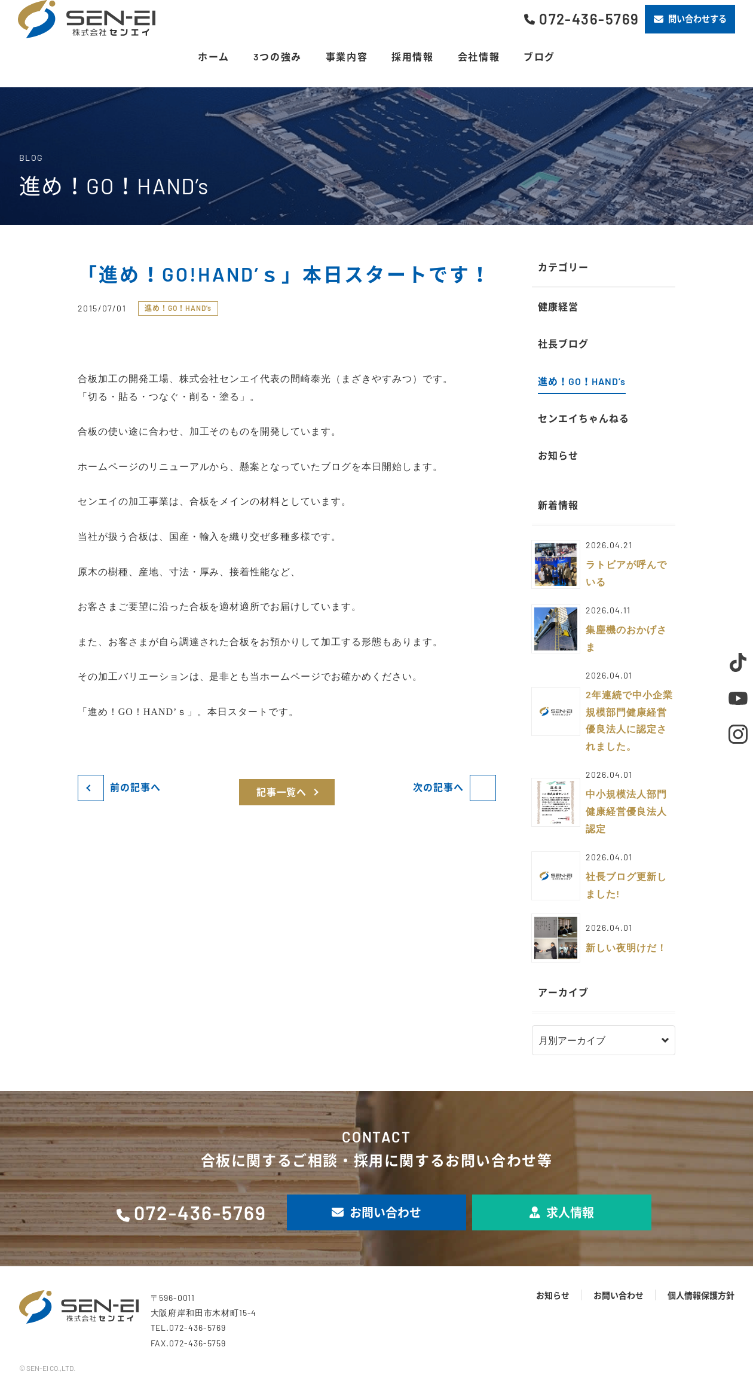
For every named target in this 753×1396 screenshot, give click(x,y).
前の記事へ (135, 787)
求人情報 (561, 1212)
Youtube (738, 698)
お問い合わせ (376, 1212)
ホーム (213, 56)
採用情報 (412, 56)
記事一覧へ (281, 792)
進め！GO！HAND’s (178, 308)
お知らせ (553, 1295)
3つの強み (277, 56)
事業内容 (347, 56)
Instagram (738, 734)
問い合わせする (690, 19)
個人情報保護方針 (701, 1295)
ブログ (539, 56)
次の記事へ (438, 787)
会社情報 (479, 56)
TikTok (738, 662)
